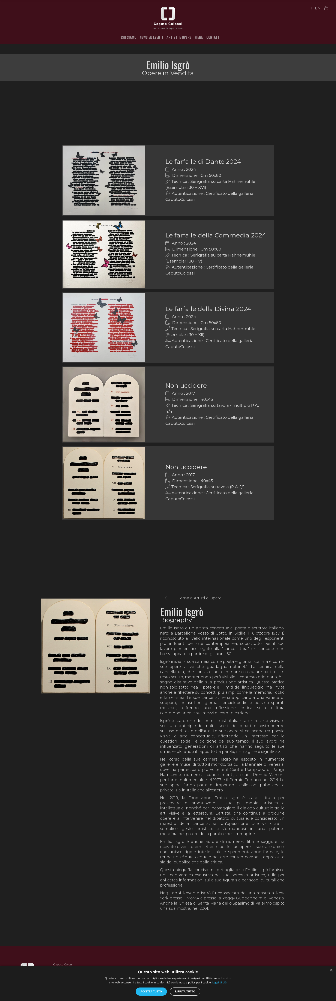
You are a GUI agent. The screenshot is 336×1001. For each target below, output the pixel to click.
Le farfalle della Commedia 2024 (215, 235)
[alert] (168, 983)
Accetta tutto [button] (151, 991)
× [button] (331, 970)
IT (311, 8)
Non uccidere (186, 385)
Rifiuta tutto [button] (185, 991)
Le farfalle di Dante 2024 (203, 161)
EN (318, 8)
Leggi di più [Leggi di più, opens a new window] (219, 982)
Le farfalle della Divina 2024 (208, 308)
